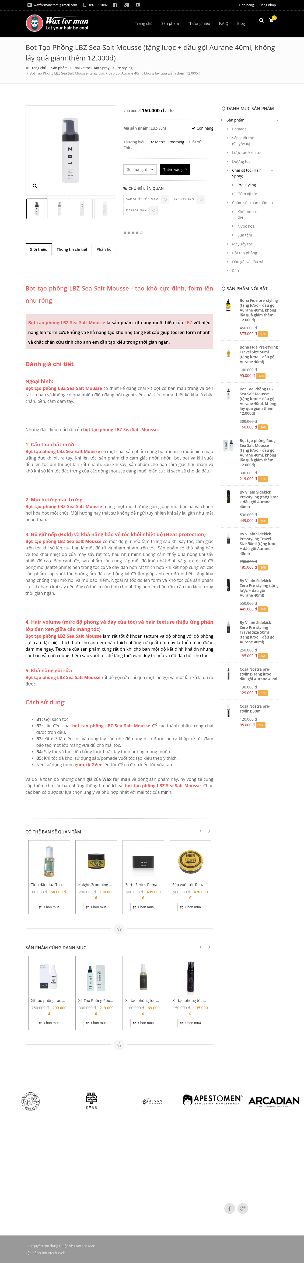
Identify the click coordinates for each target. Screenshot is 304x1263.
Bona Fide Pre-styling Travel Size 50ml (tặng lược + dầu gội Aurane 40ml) (259, 354)
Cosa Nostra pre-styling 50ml (255, 709)
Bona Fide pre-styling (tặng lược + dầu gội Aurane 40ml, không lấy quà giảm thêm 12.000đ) (259, 310)
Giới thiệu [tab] (39, 249)
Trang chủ (38, 67)
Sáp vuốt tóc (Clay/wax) (243, 140)
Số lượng (140, 169)
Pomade (239, 128)
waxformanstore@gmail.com (52, 5)
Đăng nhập (267, 5)
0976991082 (95, 5)
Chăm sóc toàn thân (249, 202)
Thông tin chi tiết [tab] (72, 249)
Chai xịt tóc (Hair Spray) (91, 67)
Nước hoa (246, 226)
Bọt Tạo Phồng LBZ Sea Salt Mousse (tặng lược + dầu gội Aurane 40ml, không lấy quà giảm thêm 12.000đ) (258, 401)
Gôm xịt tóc (247, 193)
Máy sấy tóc (242, 243)
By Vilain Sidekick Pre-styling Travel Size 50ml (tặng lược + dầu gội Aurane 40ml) (258, 543)
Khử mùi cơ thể (247, 214)
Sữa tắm (244, 235)
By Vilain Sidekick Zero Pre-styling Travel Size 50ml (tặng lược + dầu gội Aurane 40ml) (257, 632)
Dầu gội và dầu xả (247, 261)
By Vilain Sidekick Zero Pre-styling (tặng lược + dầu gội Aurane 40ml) (259, 588)
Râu (235, 270)
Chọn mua (49, 907)
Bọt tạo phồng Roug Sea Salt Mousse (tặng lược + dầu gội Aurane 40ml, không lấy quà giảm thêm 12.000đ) (258, 452)
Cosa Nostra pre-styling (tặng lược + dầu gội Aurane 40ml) (259, 674)
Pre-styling (124, 67)
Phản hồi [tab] (104, 249)
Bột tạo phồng (244, 252)
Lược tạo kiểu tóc (247, 152)
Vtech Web (56, 1252)
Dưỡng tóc (241, 161)
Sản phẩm (59, 67)
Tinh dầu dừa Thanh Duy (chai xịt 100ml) (66, 884)
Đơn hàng (246, 5)
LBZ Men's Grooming (166, 141)
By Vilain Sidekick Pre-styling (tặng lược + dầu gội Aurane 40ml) (259, 499)
